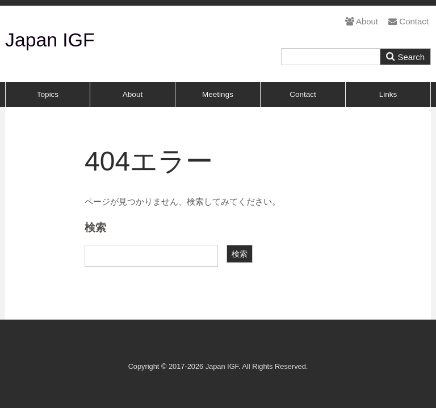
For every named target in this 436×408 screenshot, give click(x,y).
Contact (408, 21)
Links (388, 94)
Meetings (217, 94)
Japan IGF (50, 39)
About (361, 21)
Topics (47, 94)
